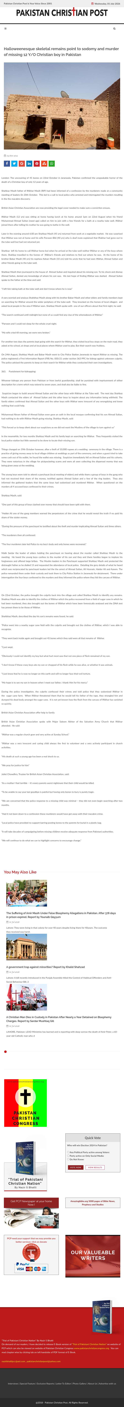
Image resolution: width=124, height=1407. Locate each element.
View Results (95, 1167)
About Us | (93, 1383)
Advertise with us (107, 1383)
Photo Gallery (79, 1383)
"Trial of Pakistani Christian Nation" (89, 1344)
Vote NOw (75, 1167)
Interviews (13, 1383)
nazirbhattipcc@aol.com (14, 1361)
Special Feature (28, 1383)
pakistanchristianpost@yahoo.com (44, 1361)
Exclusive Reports (46, 1383)
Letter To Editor (64, 1383)
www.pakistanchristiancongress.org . (91, 1348)
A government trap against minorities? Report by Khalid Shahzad (45, 967)
